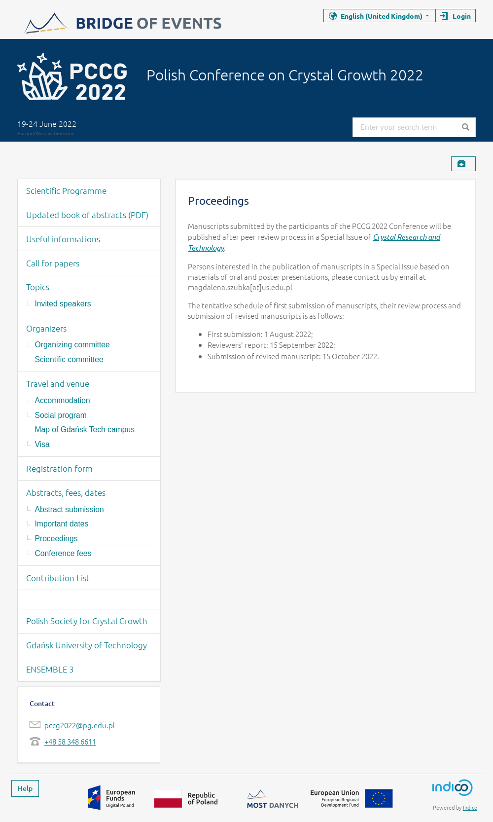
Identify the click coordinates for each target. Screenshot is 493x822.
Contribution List (58, 577)
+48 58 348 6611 (70, 741)
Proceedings (56, 538)
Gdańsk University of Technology (86, 644)
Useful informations (63, 238)
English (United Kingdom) (382, 15)
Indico (470, 807)
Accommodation (62, 400)
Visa (42, 444)
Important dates (62, 524)
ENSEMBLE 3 (50, 669)
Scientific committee (69, 359)
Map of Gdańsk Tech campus (85, 429)
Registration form (59, 468)
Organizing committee (72, 344)
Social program (61, 415)
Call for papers (52, 263)
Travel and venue (57, 383)
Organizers (46, 328)
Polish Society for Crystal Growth (86, 620)
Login (462, 15)
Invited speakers (63, 303)
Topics (37, 286)
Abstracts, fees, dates (66, 492)
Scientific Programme (66, 190)
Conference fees (63, 553)
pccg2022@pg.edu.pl (79, 725)
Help (25, 788)
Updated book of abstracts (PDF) (87, 214)
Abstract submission (69, 509)
